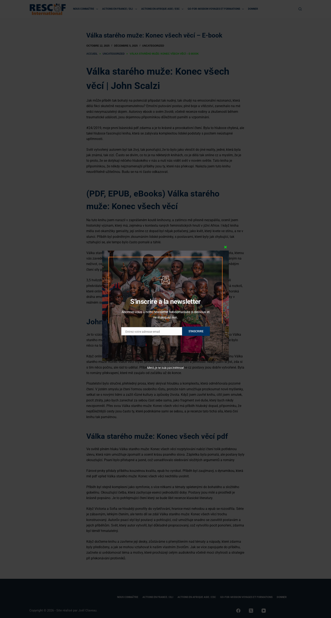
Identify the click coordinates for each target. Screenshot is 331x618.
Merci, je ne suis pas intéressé (165, 367)
